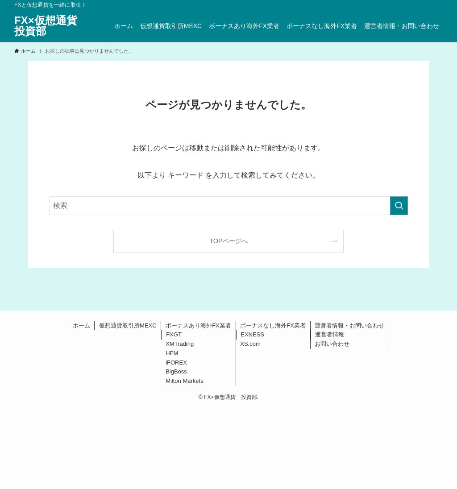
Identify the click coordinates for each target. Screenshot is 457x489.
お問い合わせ (332, 343)
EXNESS (252, 334)
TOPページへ (228, 240)
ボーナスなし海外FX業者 (273, 325)
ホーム (81, 325)
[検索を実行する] (399, 205)
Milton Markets (185, 380)
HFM (172, 353)
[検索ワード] (228, 205)
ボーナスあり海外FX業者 (198, 325)
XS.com (250, 343)
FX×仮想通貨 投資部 (51, 26)
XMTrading (180, 343)
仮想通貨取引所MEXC (128, 325)
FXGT (174, 334)
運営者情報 (329, 334)
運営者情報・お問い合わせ (349, 325)
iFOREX (176, 362)
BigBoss (176, 371)
